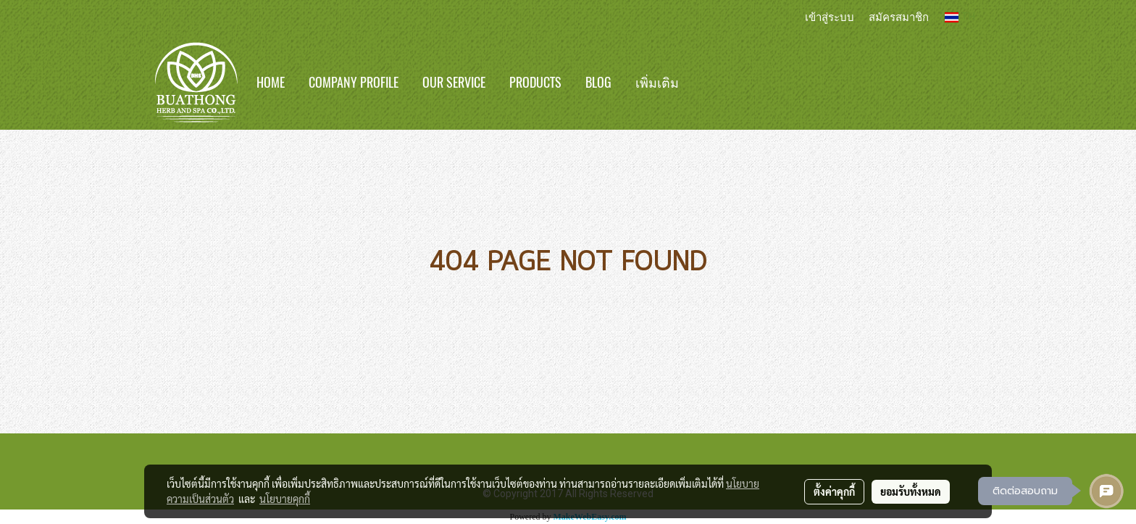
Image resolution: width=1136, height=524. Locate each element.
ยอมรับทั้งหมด (910, 491)
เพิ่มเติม (657, 82)
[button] (712, 82)
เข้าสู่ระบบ (829, 16)
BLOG (598, 82)
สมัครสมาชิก (899, 16)
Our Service (453, 82)
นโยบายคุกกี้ (284, 498)
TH (960, 17)
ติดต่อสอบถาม (1025, 491)
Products (535, 82)
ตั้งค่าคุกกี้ (834, 491)
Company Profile (353, 82)
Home (270, 82)
